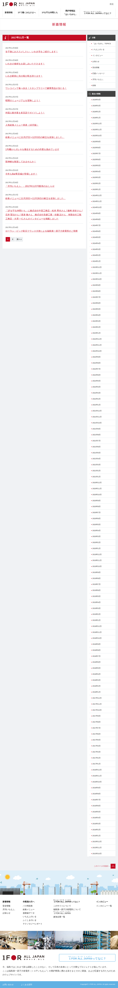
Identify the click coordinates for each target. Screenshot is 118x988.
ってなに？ (87, 958)
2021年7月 (96, 441)
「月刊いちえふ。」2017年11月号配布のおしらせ (30, 186)
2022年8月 (96, 363)
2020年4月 (96, 530)
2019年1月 (96, 620)
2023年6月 (96, 303)
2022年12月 (97, 339)
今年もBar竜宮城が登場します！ (21, 174)
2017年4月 (96, 746)
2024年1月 (96, 261)
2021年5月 (96, 453)
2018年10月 (97, 638)
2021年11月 (97, 417)
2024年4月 (96, 243)
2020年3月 (96, 536)
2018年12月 (97, 626)
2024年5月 (96, 237)
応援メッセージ (98, 73)
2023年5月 (96, 309)
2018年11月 (97, 632)
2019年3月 (96, 608)
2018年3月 (96, 680)
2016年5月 (96, 812)
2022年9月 (96, 357)
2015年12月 (97, 841)
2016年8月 (96, 794)
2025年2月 (96, 183)
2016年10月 (97, 782)
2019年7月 (96, 584)
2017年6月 (96, 734)
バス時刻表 (28, 906)
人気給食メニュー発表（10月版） (22, 125)
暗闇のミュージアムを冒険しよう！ (22, 100)
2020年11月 (97, 488)
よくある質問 (26, 984)
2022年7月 (96, 369)
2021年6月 (96, 447)
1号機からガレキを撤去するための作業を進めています (32, 149)
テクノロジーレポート (32, 924)
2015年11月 (97, 847)
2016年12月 (97, 770)
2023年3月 (96, 321)
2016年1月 (96, 836)
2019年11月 (97, 560)
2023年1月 (96, 333)
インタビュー (97, 55)
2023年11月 (97, 273)
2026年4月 (96, 100)
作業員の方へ (29, 902)
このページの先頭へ (104, 866)
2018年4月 (96, 674)
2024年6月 (96, 231)
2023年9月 (96, 285)
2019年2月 (96, 614)
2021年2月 (96, 471)
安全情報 (95, 67)
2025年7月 (96, 153)
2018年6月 (96, 662)
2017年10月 (97, 710)
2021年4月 (96, 459)
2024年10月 (97, 207)
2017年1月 (96, 764)
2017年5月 (96, 740)
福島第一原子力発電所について (67, 909)
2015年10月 (97, 854)
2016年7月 (96, 800)
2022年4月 (96, 387)
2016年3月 (96, 824)
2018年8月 (96, 650)
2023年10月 (97, 279)
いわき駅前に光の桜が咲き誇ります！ (24, 76)
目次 (112, 4)
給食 (94, 85)
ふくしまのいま (30, 920)
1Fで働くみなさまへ (27, 12)
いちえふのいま (98, 49)
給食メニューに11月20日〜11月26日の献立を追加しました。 (35, 198)
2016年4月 (96, 818)
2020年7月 (96, 512)
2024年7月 (96, 225)
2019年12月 (97, 554)
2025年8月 (96, 148)
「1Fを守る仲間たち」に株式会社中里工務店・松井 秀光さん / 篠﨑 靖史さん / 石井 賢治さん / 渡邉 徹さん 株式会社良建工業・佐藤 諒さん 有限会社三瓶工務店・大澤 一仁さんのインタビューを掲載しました (44, 214)
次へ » (19, 239)
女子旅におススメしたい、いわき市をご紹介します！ (31, 51)
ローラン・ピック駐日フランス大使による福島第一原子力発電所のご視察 (41, 231)
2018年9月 (96, 644)
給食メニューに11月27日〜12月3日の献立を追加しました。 (35, 137)
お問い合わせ (8, 984)
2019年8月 (96, 578)
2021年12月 (97, 411)
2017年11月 (97, 704)
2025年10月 (97, 136)
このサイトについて (62, 906)
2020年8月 (96, 506)
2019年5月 (96, 596)
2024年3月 (96, 249)
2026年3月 (96, 106)
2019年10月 (97, 566)
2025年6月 (96, 159)
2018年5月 (96, 668)
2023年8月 (96, 291)
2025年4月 (96, 171)
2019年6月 (96, 590)
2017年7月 (96, 728)
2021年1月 (96, 477)
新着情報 (9, 12)
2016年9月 (96, 788)
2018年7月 (96, 656)
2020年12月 (97, 482)
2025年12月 (97, 123)
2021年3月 (96, 465)
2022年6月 (96, 375)
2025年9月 (96, 142)
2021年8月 (96, 435)
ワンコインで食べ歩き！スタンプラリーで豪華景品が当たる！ (36, 88)
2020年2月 (96, 542)
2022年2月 (96, 399)
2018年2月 (96, 686)
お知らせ (95, 61)
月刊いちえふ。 (98, 79)
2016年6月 (96, 806)
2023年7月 (96, 297)
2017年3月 (96, 752)
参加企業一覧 (59, 917)
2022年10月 (97, 351)
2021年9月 (96, 429)
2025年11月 (97, 129)
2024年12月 (97, 195)
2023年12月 (97, 267)
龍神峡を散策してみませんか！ (20, 161)
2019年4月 (96, 602)
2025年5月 (96, 165)
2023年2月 (96, 327)
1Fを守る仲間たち (50, 12)
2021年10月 (97, 423)
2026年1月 (96, 118)
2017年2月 (96, 758)
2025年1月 (96, 189)
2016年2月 (96, 830)
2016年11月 (97, 776)
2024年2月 (96, 255)
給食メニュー (29, 909)
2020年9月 (96, 501)
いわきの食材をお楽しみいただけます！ (25, 63)
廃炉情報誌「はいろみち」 (70, 12)
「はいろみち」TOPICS (101, 43)
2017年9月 (96, 716)
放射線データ (29, 913)
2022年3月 (96, 393)
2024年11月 (97, 201)
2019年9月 (96, 572)
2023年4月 (96, 315)
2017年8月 (96, 722)
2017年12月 (97, 698)
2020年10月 (97, 495)
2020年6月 (96, 518)
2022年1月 (96, 405)
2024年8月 (96, 219)
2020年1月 (96, 548)
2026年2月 (96, 112)
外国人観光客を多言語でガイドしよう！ (25, 112)
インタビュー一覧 (104, 906)
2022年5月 (96, 381)
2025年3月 (96, 177)
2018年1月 (96, 692)
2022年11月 (97, 345)
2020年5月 (96, 524)
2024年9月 (96, 213)
